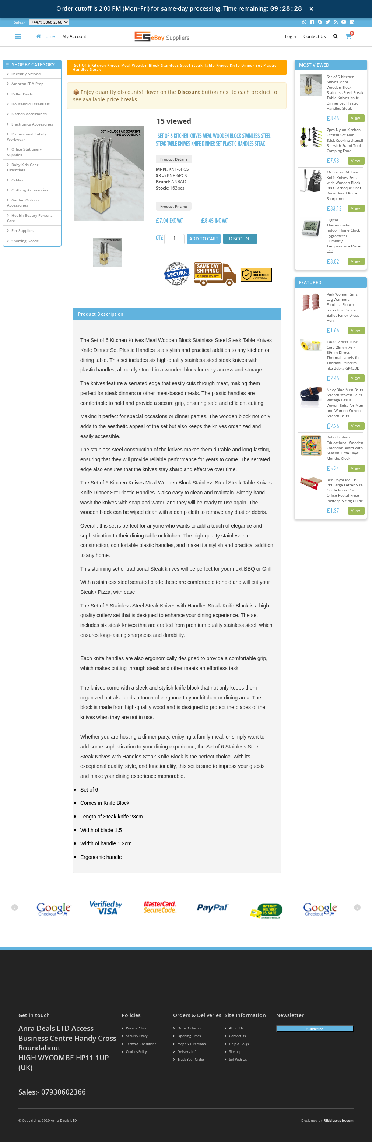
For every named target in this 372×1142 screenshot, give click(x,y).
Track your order (188, 1060)
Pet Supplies (20, 230)
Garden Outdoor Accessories (23, 202)
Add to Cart (203, 239)
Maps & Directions (189, 1044)
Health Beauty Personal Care (30, 218)
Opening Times (187, 1036)
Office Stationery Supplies (24, 152)
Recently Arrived (24, 73)
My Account (74, 36)
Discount (239, 239)
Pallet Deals (20, 93)
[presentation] (14, 907)
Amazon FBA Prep (25, 83)
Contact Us (314, 36)
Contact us (235, 1036)
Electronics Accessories (30, 124)
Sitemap (233, 1052)
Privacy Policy (134, 1028)
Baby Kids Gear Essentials (22, 167)
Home (45, 36)
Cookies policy (134, 1052)
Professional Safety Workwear (26, 136)
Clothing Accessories (27, 190)
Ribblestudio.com (339, 1120)
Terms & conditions (139, 1044)
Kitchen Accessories (27, 113)
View (355, 118)
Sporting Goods (23, 240)
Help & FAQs (237, 1044)
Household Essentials (28, 103)
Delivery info (185, 1052)
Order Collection (188, 1028)
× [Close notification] (311, 9)
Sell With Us (236, 1060)
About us (234, 1028)
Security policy (135, 1036)
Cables (15, 180)
